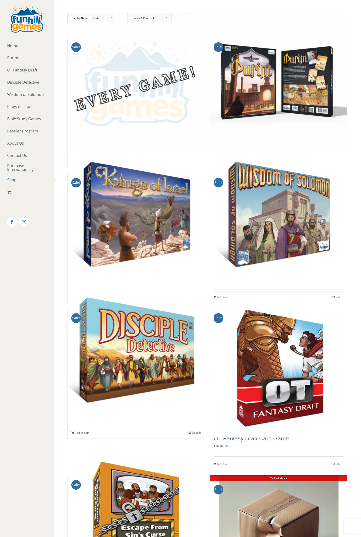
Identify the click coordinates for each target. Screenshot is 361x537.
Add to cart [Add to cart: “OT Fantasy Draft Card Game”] (224, 464)
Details (196, 433)
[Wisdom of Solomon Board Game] (278, 218)
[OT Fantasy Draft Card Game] (278, 368)
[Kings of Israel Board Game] (136, 218)
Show (143, 18)
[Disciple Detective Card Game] (136, 353)
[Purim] (278, 82)
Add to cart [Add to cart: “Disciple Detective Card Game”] (82, 433)
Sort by (86, 18)
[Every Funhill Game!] (136, 82)
